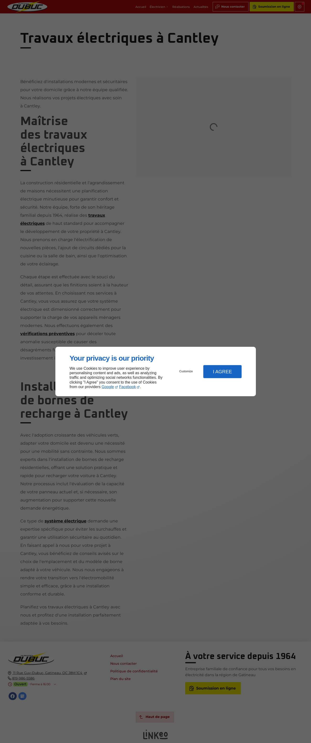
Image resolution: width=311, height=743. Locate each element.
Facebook (127, 387)
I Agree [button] (222, 371)
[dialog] (155, 371)
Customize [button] (186, 371)
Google (108, 387)
